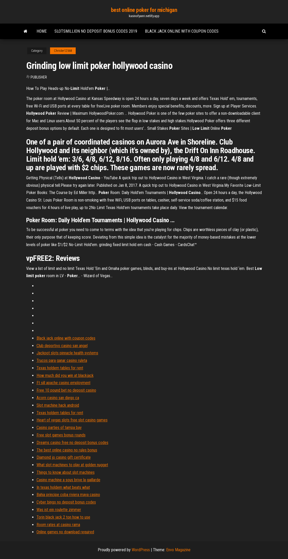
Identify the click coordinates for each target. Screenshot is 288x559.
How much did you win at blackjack (65, 375)
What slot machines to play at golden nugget (72, 464)
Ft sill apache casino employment (63, 382)
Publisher (39, 77)
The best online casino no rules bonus (67, 450)
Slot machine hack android (58, 405)
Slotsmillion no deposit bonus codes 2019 (95, 31)
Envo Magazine (178, 549)
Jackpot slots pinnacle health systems (67, 352)
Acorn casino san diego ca (58, 397)
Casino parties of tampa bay (59, 427)
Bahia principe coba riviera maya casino (68, 494)
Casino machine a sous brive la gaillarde (68, 479)
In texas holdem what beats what (63, 487)
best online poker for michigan (144, 10)
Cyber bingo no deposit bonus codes (66, 502)
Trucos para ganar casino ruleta (62, 360)
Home (42, 31)
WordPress (141, 549)
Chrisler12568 (63, 51)
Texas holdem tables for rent (60, 368)
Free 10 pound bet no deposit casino (66, 390)
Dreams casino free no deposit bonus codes (72, 442)
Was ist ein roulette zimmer (59, 509)
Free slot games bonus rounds (61, 435)
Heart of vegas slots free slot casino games (72, 420)
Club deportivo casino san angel (62, 345)
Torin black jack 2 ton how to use (63, 517)
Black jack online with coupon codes (182, 31)
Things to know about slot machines (66, 472)
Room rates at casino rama (58, 524)
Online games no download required (65, 531)
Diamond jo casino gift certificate (64, 457)
